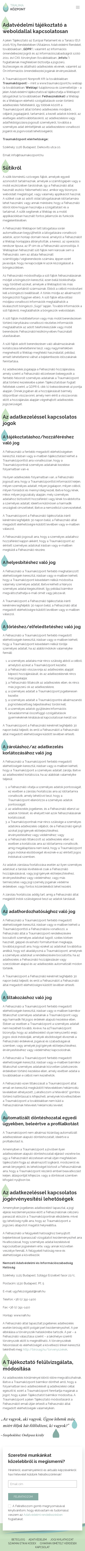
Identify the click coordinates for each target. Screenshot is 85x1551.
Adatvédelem (38, 1539)
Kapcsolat (42, 1547)
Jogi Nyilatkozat (62, 1539)
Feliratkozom (23, 1496)
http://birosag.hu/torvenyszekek (45, 1349)
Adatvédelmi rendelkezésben (43, 1514)
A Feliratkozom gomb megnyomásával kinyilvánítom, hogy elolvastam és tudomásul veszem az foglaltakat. (38, 1512)
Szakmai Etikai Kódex (22, 1543)
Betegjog (18, 1539)
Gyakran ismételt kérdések (58, 1543)
